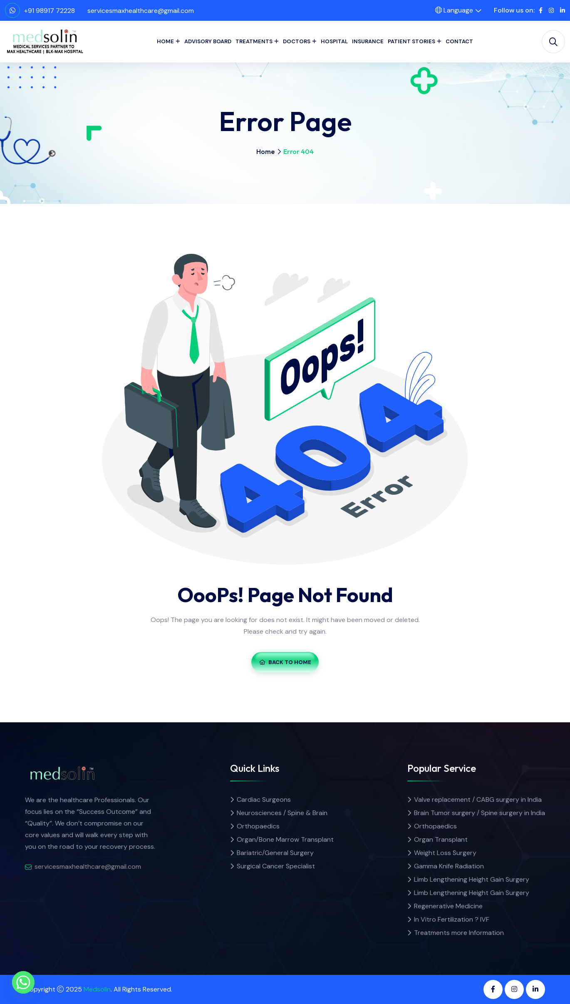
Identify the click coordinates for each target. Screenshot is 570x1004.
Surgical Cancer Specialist (276, 866)
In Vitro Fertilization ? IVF (451, 919)
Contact (459, 41)
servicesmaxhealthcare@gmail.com (140, 10)
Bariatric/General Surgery (275, 852)
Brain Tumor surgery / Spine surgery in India (479, 812)
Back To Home (285, 662)
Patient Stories (411, 41)
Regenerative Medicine (448, 906)
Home (165, 41)
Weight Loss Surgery (445, 852)
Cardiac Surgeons (264, 799)
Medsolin (97, 989)
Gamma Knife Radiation (449, 866)
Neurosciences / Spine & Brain (282, 812)
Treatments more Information (459, 932)
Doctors (296, 41)
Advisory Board (207, 41)
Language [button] (454, 10)
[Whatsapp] (23, 982)
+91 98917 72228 (49, 10)
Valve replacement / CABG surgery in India (478, 799)
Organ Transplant (441, 839)
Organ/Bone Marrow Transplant (285, 839)
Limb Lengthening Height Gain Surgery (471, 879)
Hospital (334, 41)
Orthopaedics (258, 826)
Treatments (254, 41)
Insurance (368, 41)
